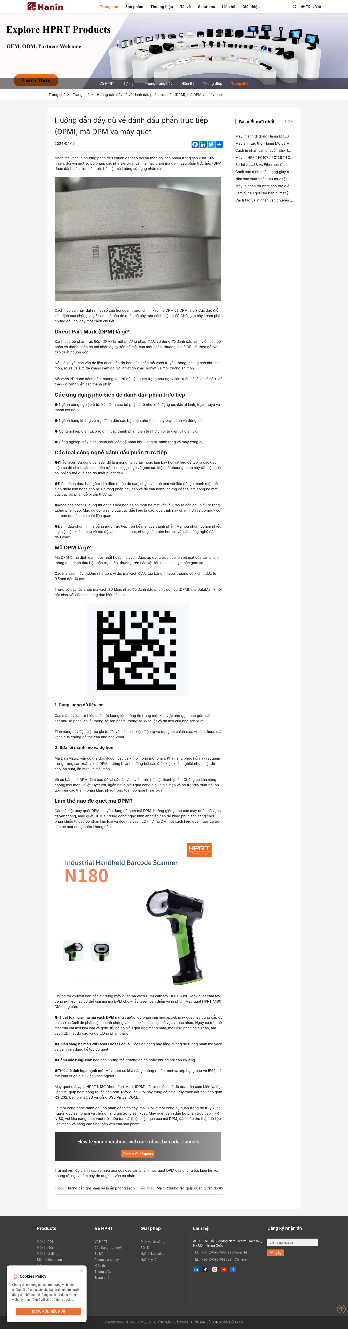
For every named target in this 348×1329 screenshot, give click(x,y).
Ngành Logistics (152, 1253)
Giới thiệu (251, 6)
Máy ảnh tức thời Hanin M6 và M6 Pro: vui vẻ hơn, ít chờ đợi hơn (288, 143)
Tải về (185, 6)
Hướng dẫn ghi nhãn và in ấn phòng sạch (100, 1188)
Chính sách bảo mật (171, 1322)
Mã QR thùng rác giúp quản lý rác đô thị (190, 1188)
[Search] (294, 6)
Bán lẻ (145, 1247)
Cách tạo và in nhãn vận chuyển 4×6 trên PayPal (276, 200)
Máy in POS (45, 1241)
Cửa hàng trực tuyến (109, 1247)
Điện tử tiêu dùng (49, 1259)
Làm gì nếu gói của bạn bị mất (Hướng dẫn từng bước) (280, 193)
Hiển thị (187, 83)
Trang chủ (109, 6)
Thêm (288, 122)
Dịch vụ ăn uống (152, 1241)
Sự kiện (129, 83)
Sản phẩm (134, 6)
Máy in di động (47, 1253)
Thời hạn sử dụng (205, 1322)
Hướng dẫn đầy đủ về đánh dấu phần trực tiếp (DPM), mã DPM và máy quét (160, 94)
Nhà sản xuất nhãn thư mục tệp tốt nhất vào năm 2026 (280, 179)
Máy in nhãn (46, 1247)
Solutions (206, 6)
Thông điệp (212, 83)
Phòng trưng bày (158, 83)
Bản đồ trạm (233, 1322)
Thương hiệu (161, 6)
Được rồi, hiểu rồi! (48, 1312)
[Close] (81, 1271)
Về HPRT (106, 83)
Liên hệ (228, 6)
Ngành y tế (148, 1259)
